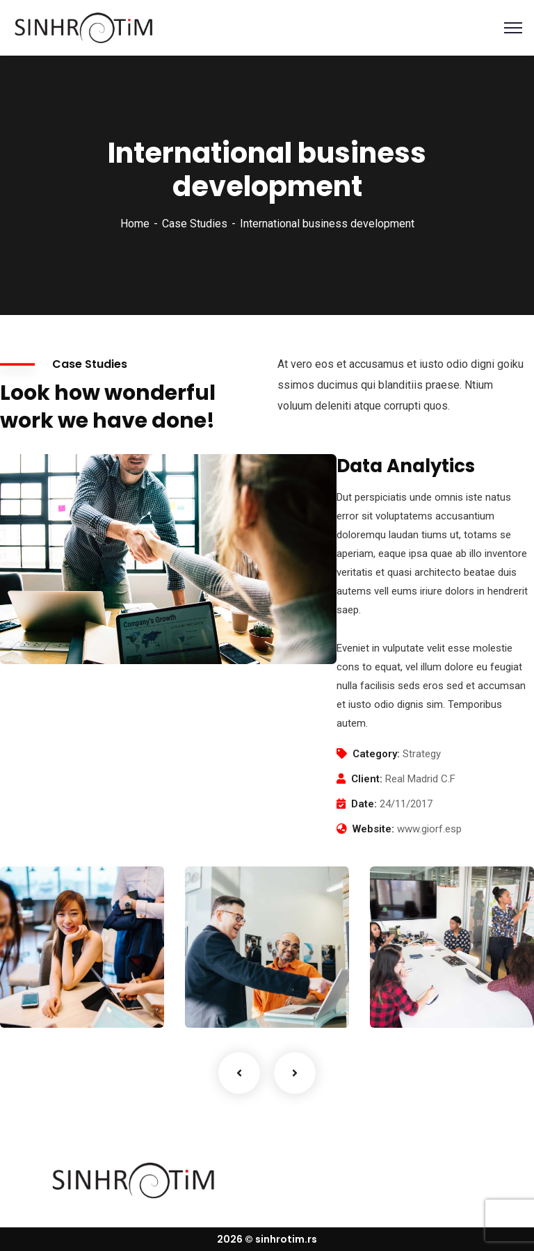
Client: (366, 779)
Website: (373, 829)
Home (134, 223)
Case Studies (194, 223)
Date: (364, 804)
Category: (376, 754)
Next (295, 1073)
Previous (239, 1073)
